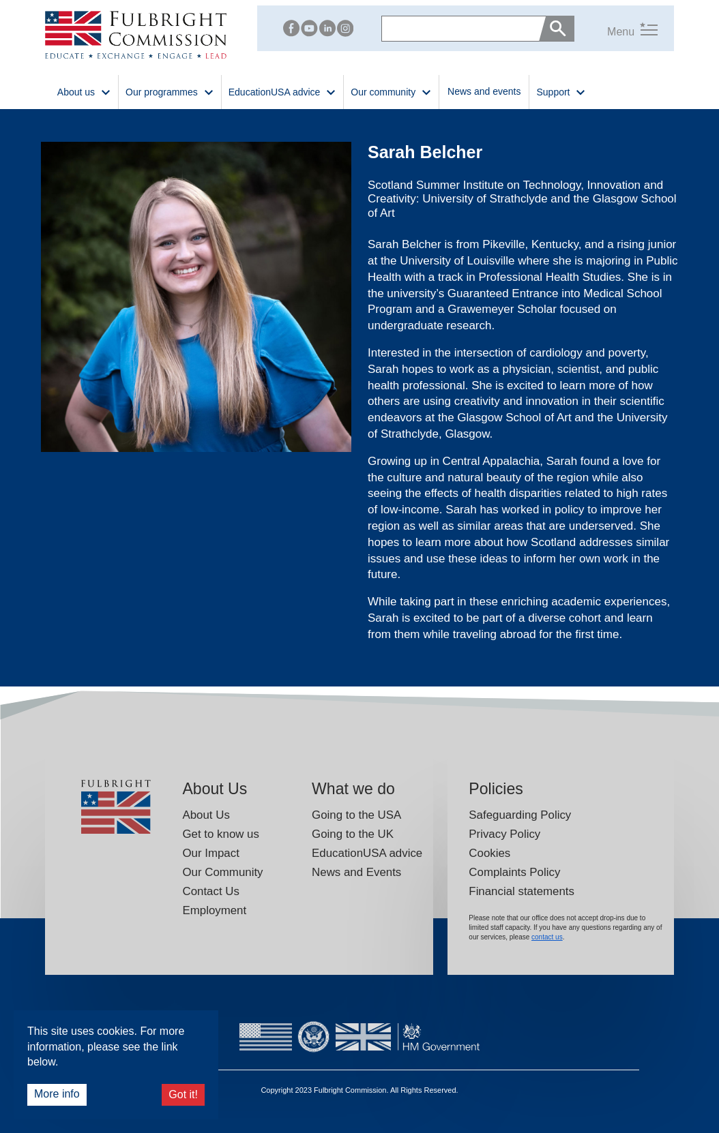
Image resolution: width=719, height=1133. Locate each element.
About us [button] (84, 91)
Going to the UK (353, 834)
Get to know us (220, 834)
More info (57, 1094)
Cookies (489, 853)
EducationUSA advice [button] (283, 91)
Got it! (183, 1094)
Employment (214, 910)
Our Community (222, 872)
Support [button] (561, 91)
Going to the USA (356, 815)
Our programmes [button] (170, 91)
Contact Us (210, 891)
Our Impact (210, 853)
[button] (616, 28)
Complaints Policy (514, 872)
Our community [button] (391, 91)
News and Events (356, 872)
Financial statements (521, 891)
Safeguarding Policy (520, 815)
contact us (547, 937)
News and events (483, 91)
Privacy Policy (504, 834)
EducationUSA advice (367, 853)
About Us (205, 815)
